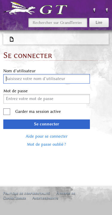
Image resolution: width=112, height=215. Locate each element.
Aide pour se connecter (46, 136)
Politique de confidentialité (26, 193)
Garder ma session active (38, 111)
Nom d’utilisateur (19, 71)
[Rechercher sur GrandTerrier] (57, 22)
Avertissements (45, 198)
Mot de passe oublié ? (46, 144)
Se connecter (46, 124)
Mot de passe (15, 91)
